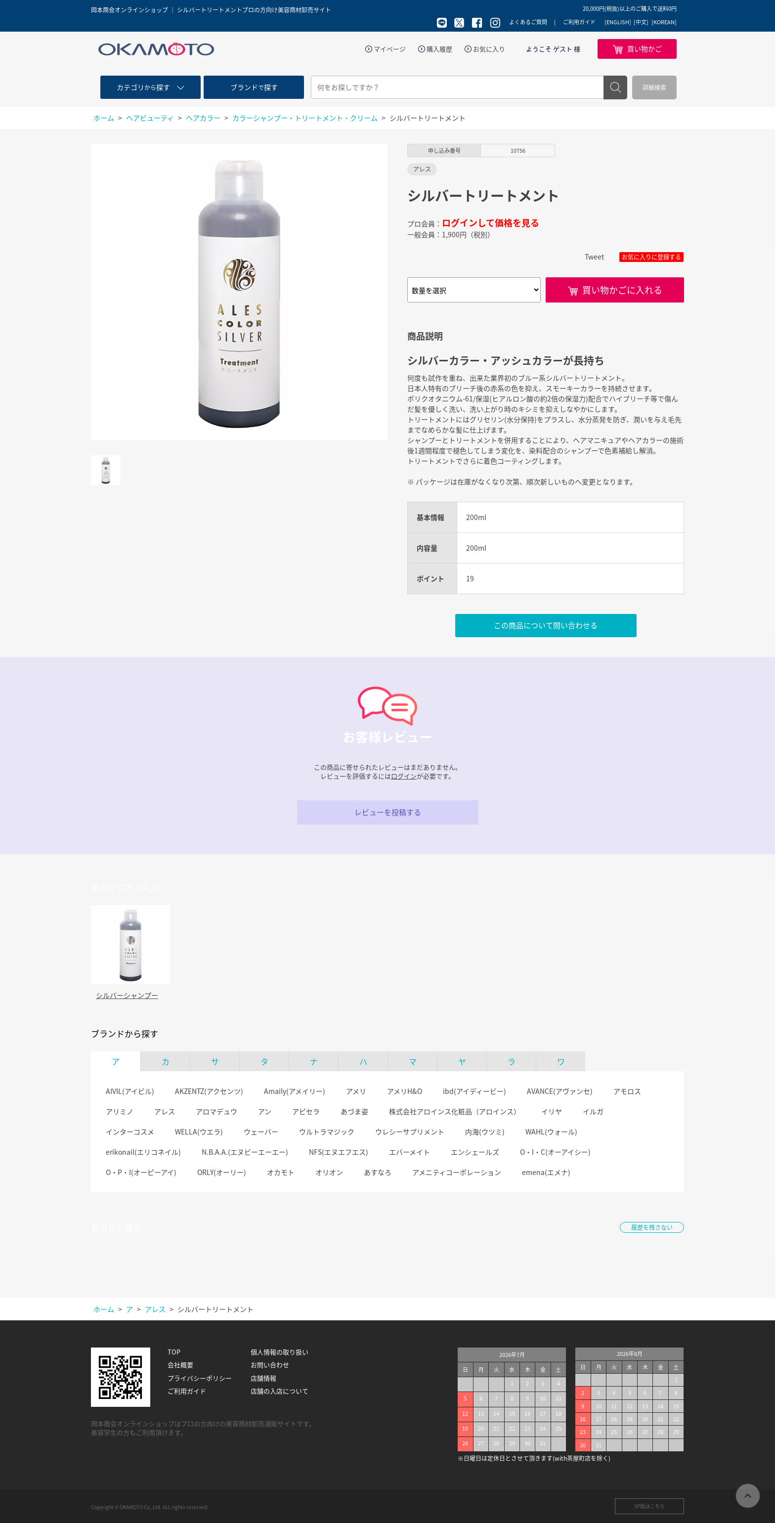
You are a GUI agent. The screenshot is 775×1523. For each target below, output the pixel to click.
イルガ (593, 1111)
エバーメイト (409, 1152)
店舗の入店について (279, 1391)
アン (264, 1111)
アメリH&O (404, 1091)
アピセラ (306, 1111)
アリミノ (119, 1111)
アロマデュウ (216, 1111)
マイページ (390, 48)
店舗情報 (263, 1378)
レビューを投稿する (387, 812)
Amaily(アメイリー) (294, 1091)
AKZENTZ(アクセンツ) (209, 1091)
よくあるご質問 (528, 22)
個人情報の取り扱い (279, 1352)
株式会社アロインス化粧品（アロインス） (454, 1111)
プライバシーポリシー (200, 1378)
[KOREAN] (664, 22)
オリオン (329, 1172)
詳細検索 (654, 87)
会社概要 (180, 1364)
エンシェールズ (475, 1152)
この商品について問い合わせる (546, 625)
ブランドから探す (124, 1034)
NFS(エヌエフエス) (338, 1152)
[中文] (641, 22)
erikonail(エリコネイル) (143, 1152)
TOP (174, 1352)
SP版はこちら (649, 1506)
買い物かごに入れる (622, 290)
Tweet (594, 256)
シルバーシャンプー (127, 995)
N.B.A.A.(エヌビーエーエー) (245, 1152)
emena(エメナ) (546, 1172)
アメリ (356, 1091)
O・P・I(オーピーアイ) (141, 1172)
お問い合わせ (270, 1364)
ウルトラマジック (326, 1131)
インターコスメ (130, 1131)
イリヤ (551, 1111)
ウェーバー (261, 1131)
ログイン (404, 776)
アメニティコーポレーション (456, 1172)
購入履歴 (439, 48)
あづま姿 (354, 1111)
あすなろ (377, 1172)
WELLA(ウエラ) (199, 1131)
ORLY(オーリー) (221, 1172)
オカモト (281, 1172)
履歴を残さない (652, 1227)
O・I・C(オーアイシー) (555, 1152)
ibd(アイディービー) (474, 1091)
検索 (615, 87)
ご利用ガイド (579, 22)
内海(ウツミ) (485, 1131)
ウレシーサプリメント (409, 1131)
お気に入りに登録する (651, 257)
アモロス (627, 1091)
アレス (164, 1111)
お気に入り (489, 48)
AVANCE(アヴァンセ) (560, 1091)
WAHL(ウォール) (551, 1131)
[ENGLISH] (617, 22)
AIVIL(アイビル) (130, 1091)
